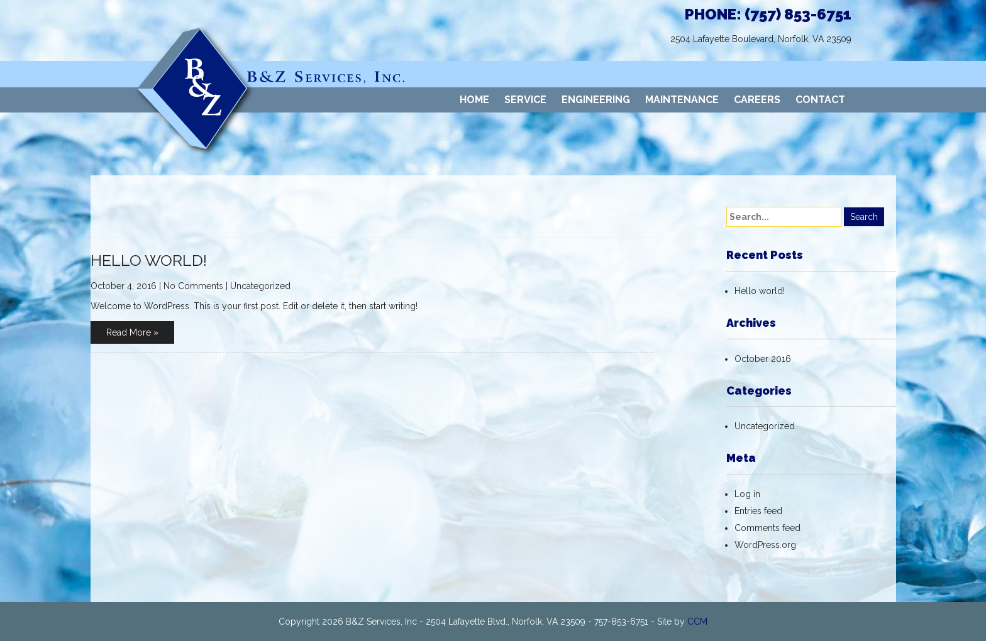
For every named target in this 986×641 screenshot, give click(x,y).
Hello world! (149, 260)
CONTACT (820, 100)
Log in (747, 494)
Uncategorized (260, 286)
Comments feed (767, 528)
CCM (697, 621)
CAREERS (757, 100)
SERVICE (525, 100)
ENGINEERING (596, 100)
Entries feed (758, 511)
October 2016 (762, 359)
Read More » (132, 332)
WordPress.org (765, 545)
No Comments (193, 286)
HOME (474, 100)
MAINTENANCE (682, 100)
